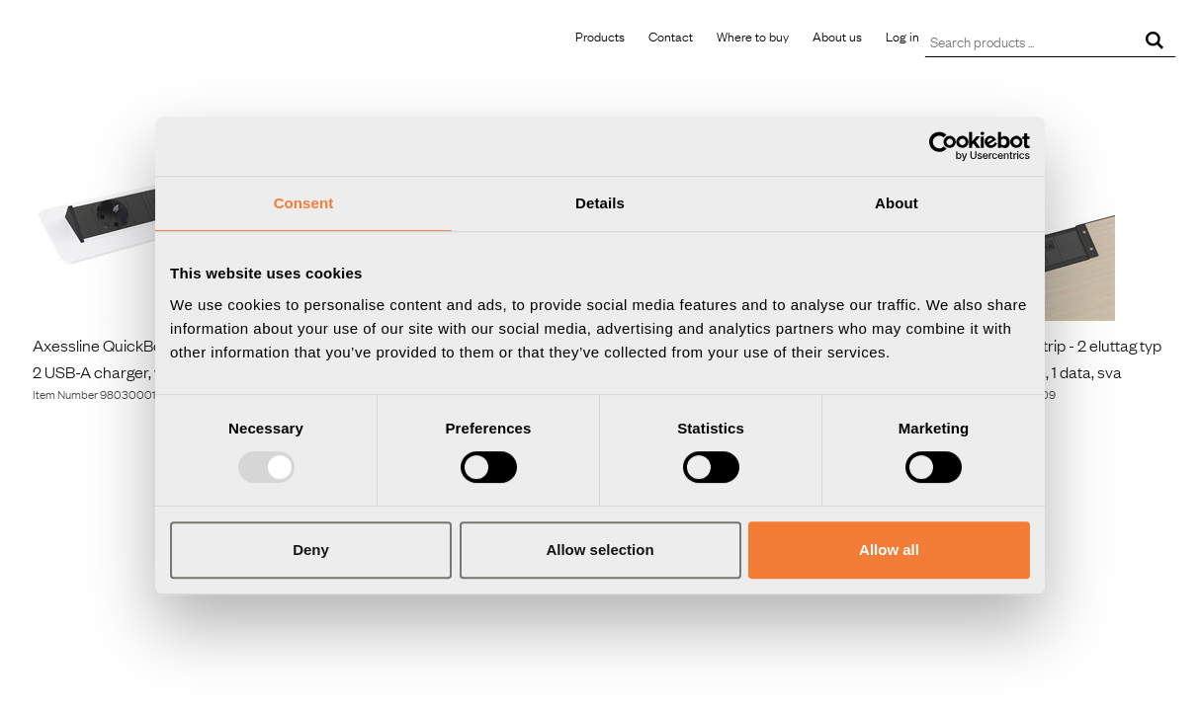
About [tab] (896, 203)
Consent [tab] (304, 203)
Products (600, 35)
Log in (902, 35)
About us (837, 35)
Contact (670, 35)
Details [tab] (600, 203)
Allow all (889, 549)
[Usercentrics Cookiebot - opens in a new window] (943, 146)
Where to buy (753, 35)
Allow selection (599, 549)
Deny (311, 549)
